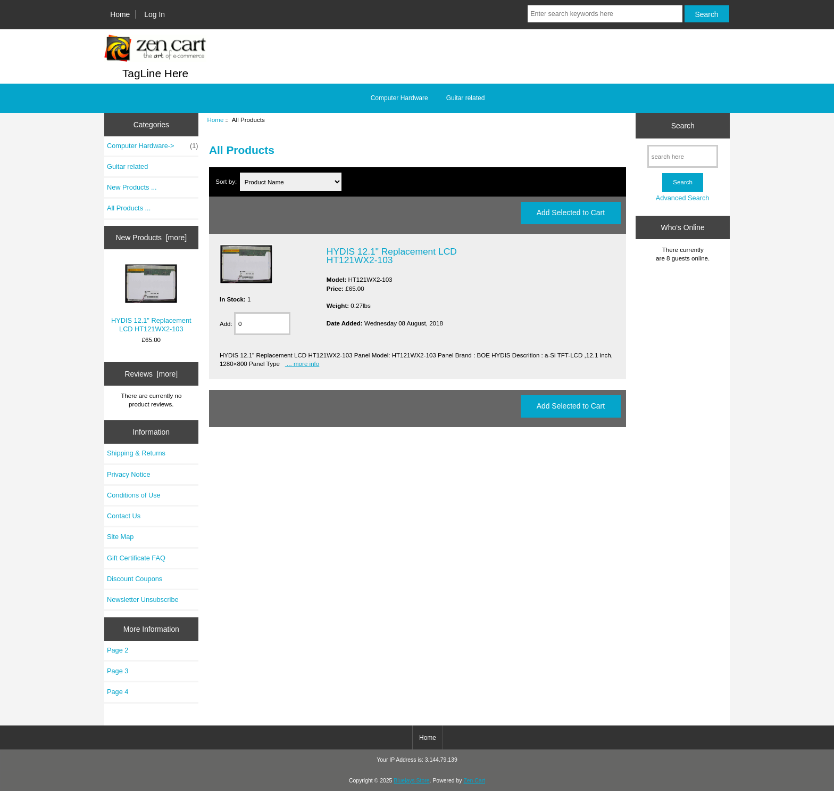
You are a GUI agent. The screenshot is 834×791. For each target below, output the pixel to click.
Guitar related (465, 98)
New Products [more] (151, 237)
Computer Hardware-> (152, 146)
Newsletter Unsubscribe (143, 600)
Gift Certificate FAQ (136, 558)
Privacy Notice (128, 474)
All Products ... (129, 208)
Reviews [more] (151, 374)
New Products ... (132, 187)
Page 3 (117, 671)
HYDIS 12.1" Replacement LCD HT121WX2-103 (151, 298)
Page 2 (117, 650)
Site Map (120, 537)
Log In (154, 14)
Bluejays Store (411, 781)
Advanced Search (683, 198)
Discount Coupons (134, 579)
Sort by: (226, 181)
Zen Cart (474, 781)
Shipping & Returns (136, 453)
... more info (302, 363)
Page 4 (117, 692)
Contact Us (123, 516)
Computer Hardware (399, 98)
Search (683, 125)
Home (120, 14)
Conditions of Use (134, 495)
